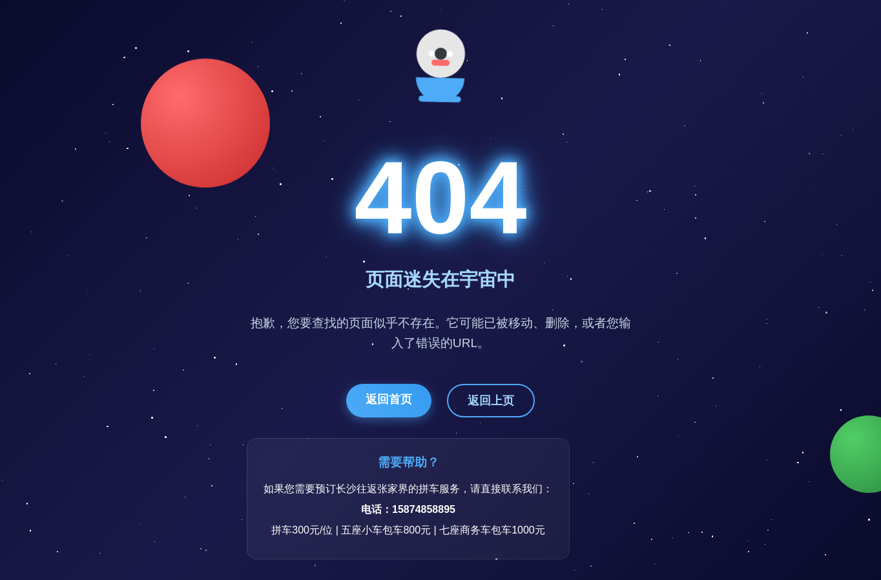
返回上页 (491, 400)
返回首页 (389, 399)
